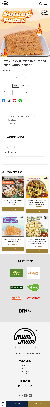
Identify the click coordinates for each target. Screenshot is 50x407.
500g (22, 86)
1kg (29, 86)
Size (3, 85)
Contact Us (25, 366)
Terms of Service (25, 368)
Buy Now (17, 404)
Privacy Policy (25, 371)
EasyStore (37, 353)
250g (15, 86)
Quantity (5, 91)
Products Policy (25, 374)
